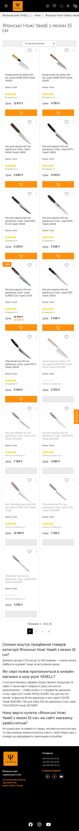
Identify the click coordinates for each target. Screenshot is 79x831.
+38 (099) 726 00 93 (51, 765)
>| (49, 631)
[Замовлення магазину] (39, 43)
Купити (21, 112)
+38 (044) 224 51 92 (50, 758)
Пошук (61, 6)
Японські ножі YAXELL (16, 15)
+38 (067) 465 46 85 (50, 762)
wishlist (48, 6)
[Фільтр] (76, 416)
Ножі (37, 15)
